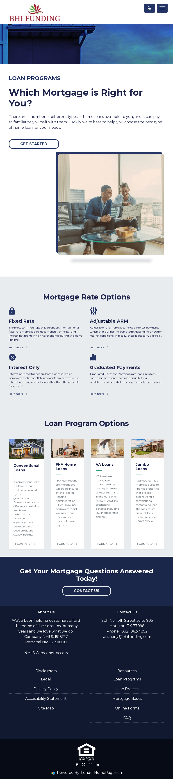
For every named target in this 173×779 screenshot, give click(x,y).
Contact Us (86, 591)
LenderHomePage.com (102, 772)
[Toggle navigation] (162, 8)
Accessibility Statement (46, 698)
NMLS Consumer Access (46, 653)
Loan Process (127, 689)
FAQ (127, 718)
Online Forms (127, 708)
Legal (46, 679)
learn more (18, 347)
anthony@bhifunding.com (127, 637)
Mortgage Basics (127, 698)
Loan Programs (127, 679)
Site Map (46, 708)
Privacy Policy (46, 689)
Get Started (33, 144)
